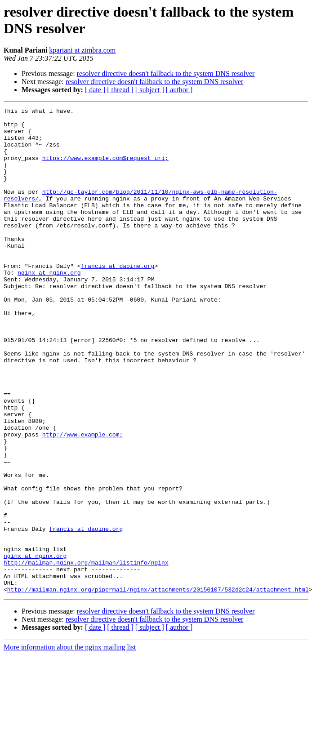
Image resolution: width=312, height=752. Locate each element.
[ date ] (95, 89)
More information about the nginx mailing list (70, 744)
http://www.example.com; (82, 500)
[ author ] (179, 89)
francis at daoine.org (118, 298)
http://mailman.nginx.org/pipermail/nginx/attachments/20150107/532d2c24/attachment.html (158, 686)
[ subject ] (149, 89)
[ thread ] (120, 89)
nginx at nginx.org (49, 306)
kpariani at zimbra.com (82, 50)
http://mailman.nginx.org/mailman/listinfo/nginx (86, 654)
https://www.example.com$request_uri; (105, 169)
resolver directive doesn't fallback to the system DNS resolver (166, 73)
